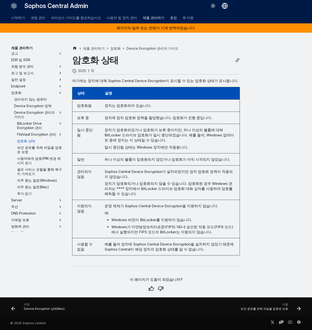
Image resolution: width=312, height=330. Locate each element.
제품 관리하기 (153, 18)
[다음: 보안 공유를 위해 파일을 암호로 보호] (269, 308)
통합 (173, 18)
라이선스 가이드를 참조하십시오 (76, 18)
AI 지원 (188, 18)
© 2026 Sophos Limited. (28, 323)
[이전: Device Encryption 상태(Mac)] (39, 308)
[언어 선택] (225, 6)
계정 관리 (38, 18)
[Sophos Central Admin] (14, 6)
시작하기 (18, 18)
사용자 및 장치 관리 (122, 18)
